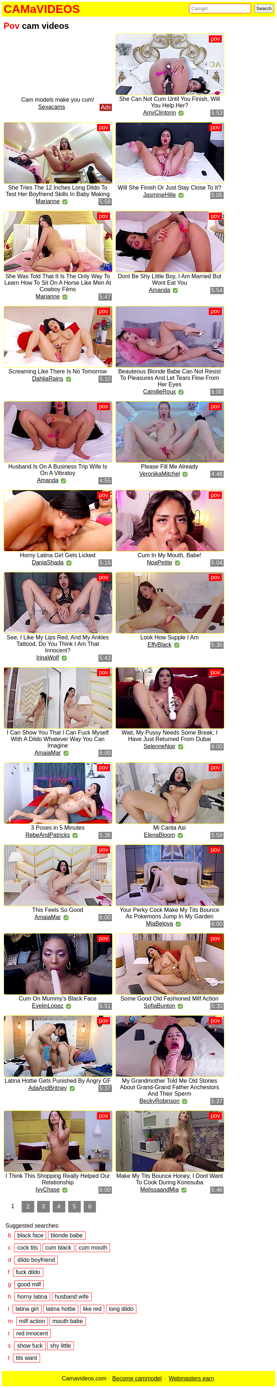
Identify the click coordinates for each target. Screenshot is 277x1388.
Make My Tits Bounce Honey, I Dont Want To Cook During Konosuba (169, 1179)
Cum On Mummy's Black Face (58, 998)
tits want (26, 1358)
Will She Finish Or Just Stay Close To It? (169, 188)
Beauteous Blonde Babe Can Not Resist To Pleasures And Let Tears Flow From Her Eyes (169, 377)
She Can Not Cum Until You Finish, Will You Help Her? (169, 102)
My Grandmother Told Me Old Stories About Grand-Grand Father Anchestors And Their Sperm (169, 1087)
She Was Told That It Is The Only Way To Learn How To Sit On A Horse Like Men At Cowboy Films (57, 282)
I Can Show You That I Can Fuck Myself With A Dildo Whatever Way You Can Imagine (58, 739)
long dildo (121, 1309)
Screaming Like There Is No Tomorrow (58, 371)
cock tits (27, 1248)
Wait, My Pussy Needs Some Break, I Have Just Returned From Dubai (169, 736)
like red (92, 1309)
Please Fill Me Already (169, 467)
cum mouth (93, 1248)
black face (30, 1235)
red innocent (32, 1333)
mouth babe (67, 1321)
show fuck (30, 1346)
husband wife (72, 1297)
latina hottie (61, 1309)
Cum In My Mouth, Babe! (170, 555)
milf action (32, 1321)
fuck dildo (28, 1272)
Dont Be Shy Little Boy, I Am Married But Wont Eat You (169, 279)
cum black (58, 1248)
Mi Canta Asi (169, 828)
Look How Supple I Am (169, 637)
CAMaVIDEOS (42, 9)
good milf (29, 1284)
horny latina (32, 1297)
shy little (60, 1346)
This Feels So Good (57, 910)
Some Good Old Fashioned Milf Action (169, 998)
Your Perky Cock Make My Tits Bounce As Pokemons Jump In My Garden (169, 913)
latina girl (27, 1309)
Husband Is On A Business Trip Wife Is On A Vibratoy (57, 470)
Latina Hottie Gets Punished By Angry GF (58, 1081)
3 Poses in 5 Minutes (58, 828)
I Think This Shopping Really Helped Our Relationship (57, 1179)
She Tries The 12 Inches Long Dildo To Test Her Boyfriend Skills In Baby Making (58, 191)
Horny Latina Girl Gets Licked (58, 555)
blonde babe (67, 1235)
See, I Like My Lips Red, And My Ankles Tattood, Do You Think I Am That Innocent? (58, 643)
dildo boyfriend (36, 1260)
